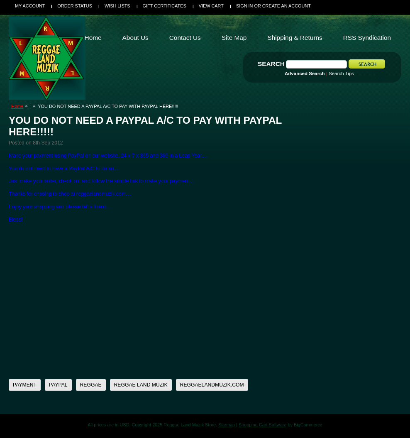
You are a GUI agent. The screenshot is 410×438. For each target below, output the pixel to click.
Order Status (74, 5)
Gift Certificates (164, 5)
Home (17, 106)
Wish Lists (117, 5)
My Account (30, 5)
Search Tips (341, 73)
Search (271, 63)
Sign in (244, 5)
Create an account (286, 5)
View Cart (211, 5)
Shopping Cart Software (262, 424)
